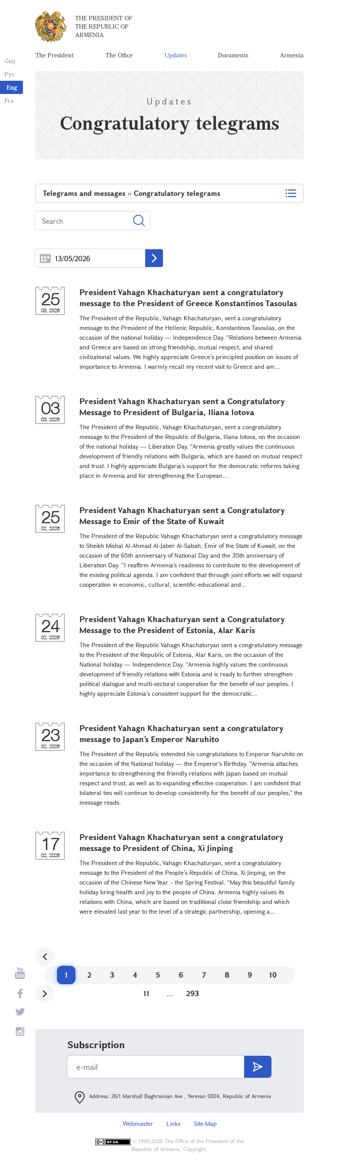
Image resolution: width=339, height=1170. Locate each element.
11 (146, 993)
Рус (9, 74)
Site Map (205, 1123)
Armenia (292, 55)
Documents (233, 55)
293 (192, 993)
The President (54, 55)
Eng (12, 87)
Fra (9, 100)
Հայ (9, 60)
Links (173, 1123)
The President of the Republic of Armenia (103, 26)
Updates (176, 55)
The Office (119, 55)
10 (273, 974)
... (45, 258)
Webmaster (138, 1123)
